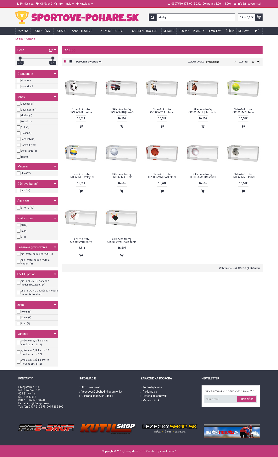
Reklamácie (149, 391)
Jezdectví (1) (26, 139)
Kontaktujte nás (151, 387)
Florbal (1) (24, 115)
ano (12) (23, 191)
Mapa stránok (150, 400)
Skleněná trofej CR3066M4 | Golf (122, 176)
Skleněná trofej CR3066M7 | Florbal (243, 176)
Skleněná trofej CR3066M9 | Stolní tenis (121, 240)
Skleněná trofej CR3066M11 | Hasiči (162, 111)
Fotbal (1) (24, 121)
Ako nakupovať (89, 387)
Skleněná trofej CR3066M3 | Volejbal (81, 176)
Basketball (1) (26, 110)
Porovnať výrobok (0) (89, 61)
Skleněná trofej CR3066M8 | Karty (81, 240)
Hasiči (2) (24, 133)
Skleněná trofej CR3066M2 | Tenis (243, 111)
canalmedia (167, 451)
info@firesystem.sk (39, 403)
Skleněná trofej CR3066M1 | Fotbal (81, 111)
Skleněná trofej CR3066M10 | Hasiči (122, 111)
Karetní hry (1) (26, 145)
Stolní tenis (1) (27, 151)
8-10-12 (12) (25, 208)
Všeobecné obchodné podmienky (100, 391)
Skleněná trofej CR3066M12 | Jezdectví (202, 111)
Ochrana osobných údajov (96, 396)
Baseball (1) (25, 104)
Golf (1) (23, 127)
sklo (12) (24, 173)
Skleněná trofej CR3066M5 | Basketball (162, 176)
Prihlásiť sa (246, 399)
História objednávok (154, 396)
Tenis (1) (23, 157)
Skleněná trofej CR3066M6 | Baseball (203, 176)
